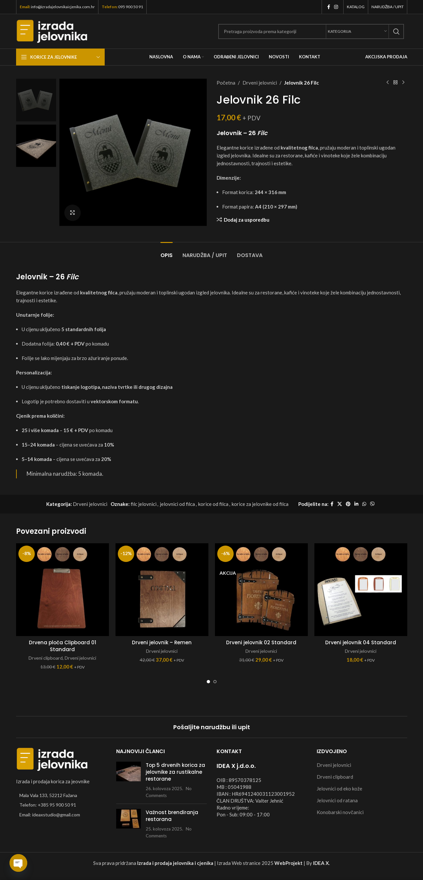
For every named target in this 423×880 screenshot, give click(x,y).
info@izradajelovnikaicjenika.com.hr (63, 6)
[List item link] (61, 805)
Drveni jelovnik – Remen (162, 642)
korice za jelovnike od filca (260, 504)
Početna (226, 83)
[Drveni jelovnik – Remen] (162, 589)
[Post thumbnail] (128, 780)
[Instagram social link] (336, 7)
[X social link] (339, 504)
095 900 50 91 (130, 6)
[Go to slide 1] (208, 681)
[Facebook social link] (328, 7)
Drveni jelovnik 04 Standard (360, 642)
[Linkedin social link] (356, 504)
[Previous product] (387, 83)
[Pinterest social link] (348, 504)
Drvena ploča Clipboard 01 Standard (62, 646)
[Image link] (52, 759)
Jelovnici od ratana (337, 800)
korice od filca (213, 504)
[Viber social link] (372, 504)
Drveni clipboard (46, 658)
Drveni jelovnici (259, 83)
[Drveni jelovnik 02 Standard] (261, 589)
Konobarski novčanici (340, 812)
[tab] (166, 252)
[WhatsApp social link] (364, 504)
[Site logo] (52, 30)
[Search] (311, 31)
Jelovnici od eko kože (339, 788)
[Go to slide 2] (215, 681)
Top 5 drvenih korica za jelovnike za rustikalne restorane (175, 772)
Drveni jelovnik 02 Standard (261, 642)
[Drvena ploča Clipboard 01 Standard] (62, 589)
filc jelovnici (144, 504)
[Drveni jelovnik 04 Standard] (360, 589)
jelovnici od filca (177, 504)
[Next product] (403, 83)
